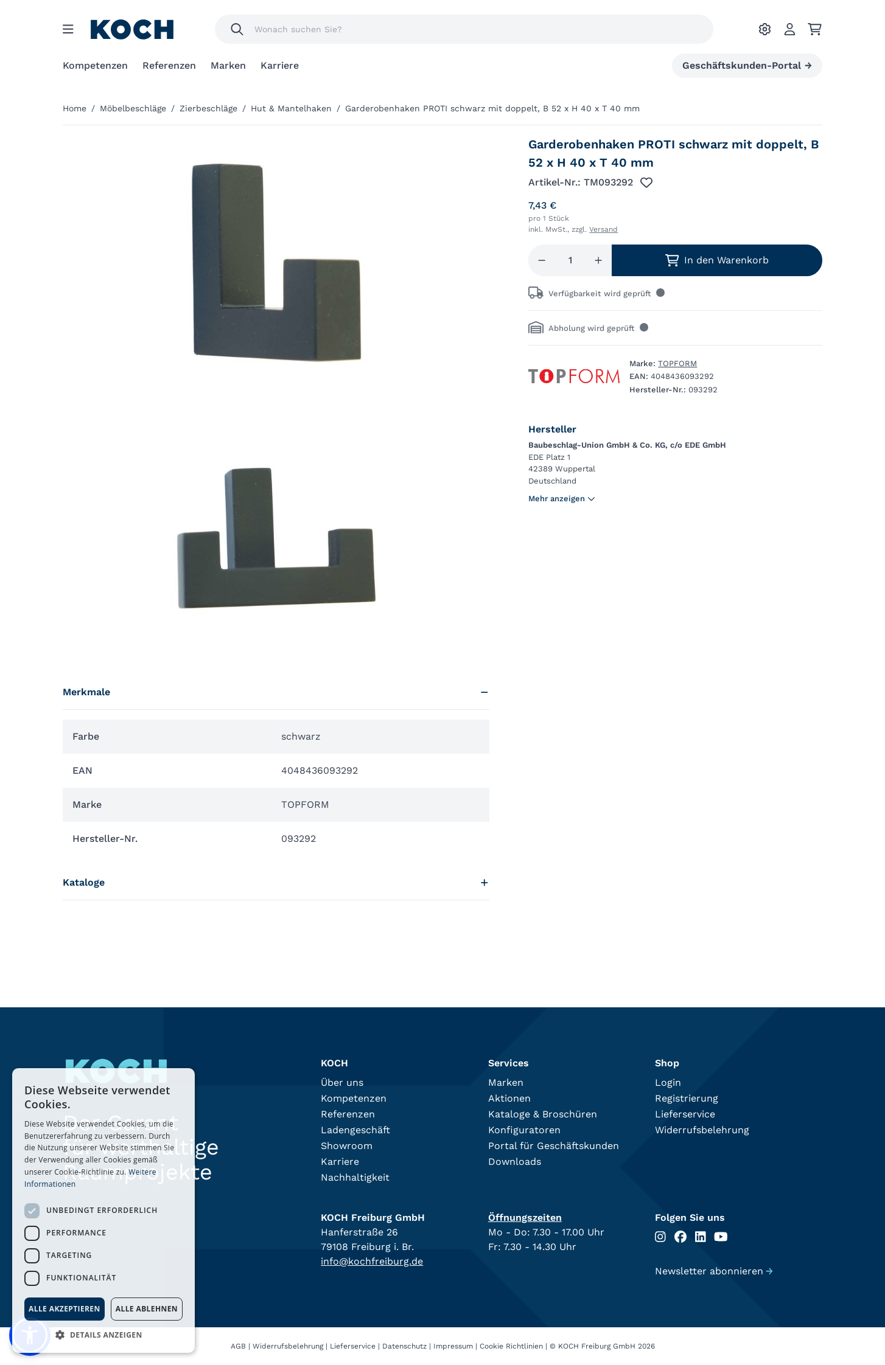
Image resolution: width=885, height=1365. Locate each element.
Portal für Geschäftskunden (553, 1145)
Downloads (514, 1161)
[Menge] (570, 260)
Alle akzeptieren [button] (64, 1309)
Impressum (453, 1346)
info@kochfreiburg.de (372, 1261)
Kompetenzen (95, 65)
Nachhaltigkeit (355, 1177)
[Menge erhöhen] (598, 260)
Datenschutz (404, 1346)
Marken (228, 65)
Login (668, 1082)
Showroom (347, 1145)
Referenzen (169, 65)
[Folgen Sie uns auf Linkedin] (700, 1237)
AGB (238, 1346)
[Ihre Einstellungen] (764, 29)
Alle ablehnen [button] (147, 1309)
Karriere (280, 65)
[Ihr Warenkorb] (814, 29)
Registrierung (686, 1098)
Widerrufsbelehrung (702, 1130)
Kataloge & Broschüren (542, 1114)
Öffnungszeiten (525, 1217)
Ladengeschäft (355, 1130)
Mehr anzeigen (561, 498)
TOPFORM (677, 363)
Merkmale (276, 692)
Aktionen (509, 1098)
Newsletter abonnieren (714, 1271)
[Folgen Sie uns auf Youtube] (721, 1237)
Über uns (342, 1082)
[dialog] (103, 1210)
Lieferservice (685, 1114)
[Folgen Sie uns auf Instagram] (660, 1237)
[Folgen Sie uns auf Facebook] (680, 1237)
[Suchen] (237, 29)
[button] (103, 1335)
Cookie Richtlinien (511, 1346)
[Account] (789, 29)
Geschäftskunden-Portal (747, 65)
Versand (603, 229)
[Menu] (68, 29)
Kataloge (276, 882)
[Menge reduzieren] (541, 260)
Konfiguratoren (524, 1130)
